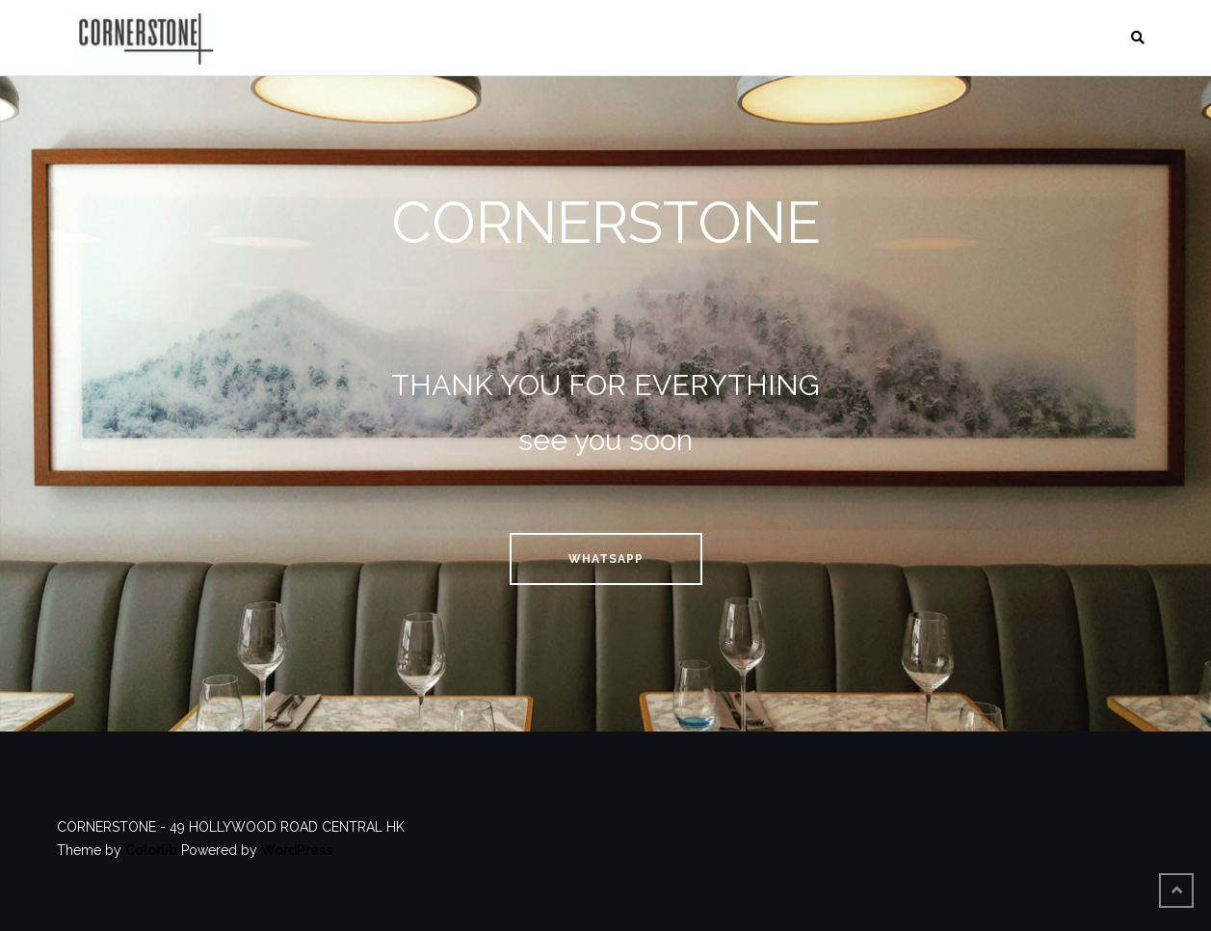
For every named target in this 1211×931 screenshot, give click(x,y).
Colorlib (151, 850)
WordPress (296, 850)
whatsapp (606, 559)
